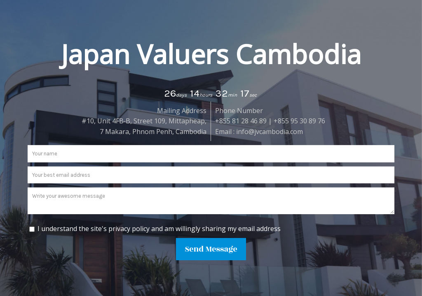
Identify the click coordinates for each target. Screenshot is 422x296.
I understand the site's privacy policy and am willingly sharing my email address (159, 228)
